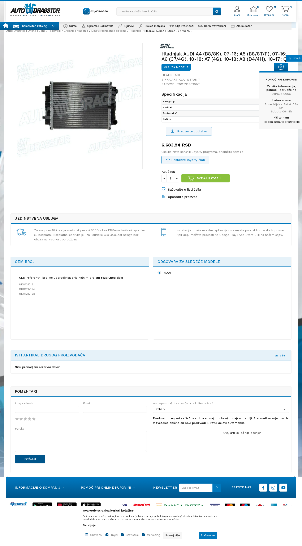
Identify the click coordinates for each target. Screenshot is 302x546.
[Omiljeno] (269, 14)
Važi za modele (176, 67)
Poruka (19, 428)
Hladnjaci (135, 30)
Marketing (153, 535)
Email (87, 403)
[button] (168, 11)
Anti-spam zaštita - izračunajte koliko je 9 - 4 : (184, 403)
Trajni (114, 535)
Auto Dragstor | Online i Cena (25, 30)
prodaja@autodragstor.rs (282, 121)
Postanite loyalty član (188, 160)
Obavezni (96, 535)
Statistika (132, 535)
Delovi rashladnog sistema (108, 30)
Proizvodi (54, 30)
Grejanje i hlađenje (76, 30)
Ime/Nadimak (24, 403)
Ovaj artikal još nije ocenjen (242, 432)
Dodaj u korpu (209, 178)
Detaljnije (89, 525)
